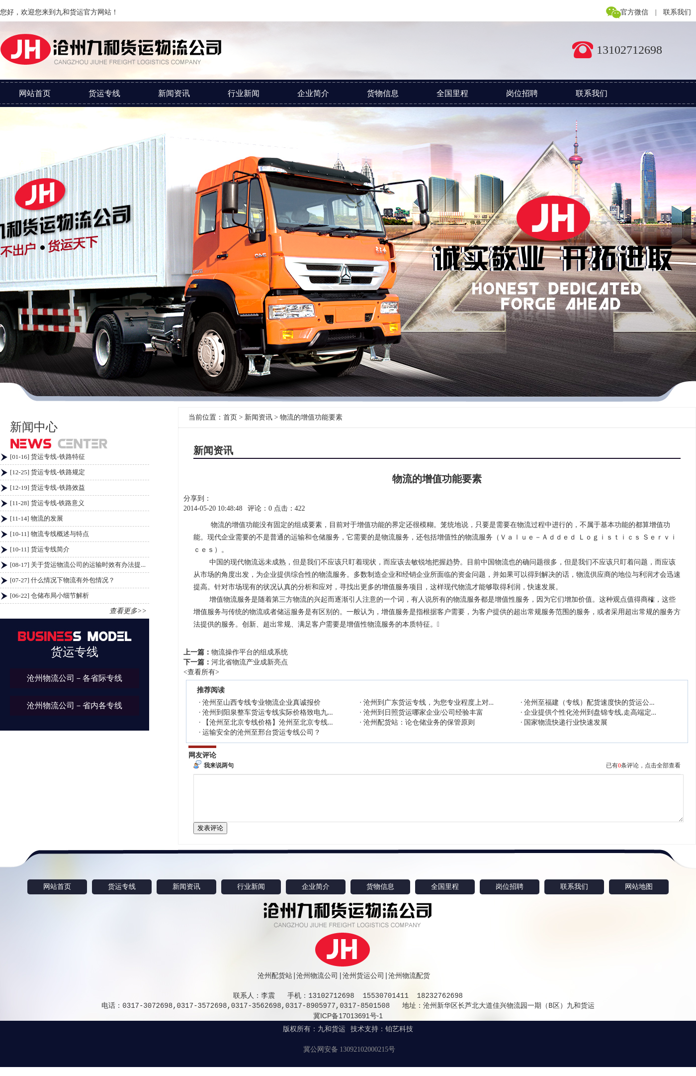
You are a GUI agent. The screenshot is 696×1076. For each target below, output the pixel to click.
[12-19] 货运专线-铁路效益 (47, 487)
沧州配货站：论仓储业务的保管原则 (419, 722)
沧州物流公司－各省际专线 (74, 678)
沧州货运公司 (363, 984)
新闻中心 (34, 427)
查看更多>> (128, 611)
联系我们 (677, 12)
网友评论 (202, 755)
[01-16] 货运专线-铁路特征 (47, 456)
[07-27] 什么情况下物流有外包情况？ (62, 580)
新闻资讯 (174, 93)
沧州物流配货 (409, 984)
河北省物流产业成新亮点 (249, 662)
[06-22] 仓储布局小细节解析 (49, 595)
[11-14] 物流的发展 (36, 518)
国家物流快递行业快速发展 (566, 722)
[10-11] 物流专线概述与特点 (49, 534)
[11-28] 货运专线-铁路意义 (47, 503)
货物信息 (383, 93)
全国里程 (452, 93)
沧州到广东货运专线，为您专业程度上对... (428, 702)
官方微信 (634, 12)
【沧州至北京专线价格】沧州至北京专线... (267, 722)
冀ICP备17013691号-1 (348, 1025)
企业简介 (313, 93)
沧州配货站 (275, 984)
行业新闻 (244, 93)
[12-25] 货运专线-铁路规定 (47, 472)
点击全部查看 (663, 765)
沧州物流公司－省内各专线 (74, 705)
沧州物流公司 (317, 984)
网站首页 (35, 93)
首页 (230, 417)
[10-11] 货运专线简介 (40, 549)
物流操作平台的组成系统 (249, 652)
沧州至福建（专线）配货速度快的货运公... (589, 702)
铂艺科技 (399, 1038)
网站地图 (639, 895)
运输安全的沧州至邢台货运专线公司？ (261, 732)
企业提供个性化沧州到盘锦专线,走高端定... (590, 712)
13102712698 (629, 49)
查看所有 (201, 672)
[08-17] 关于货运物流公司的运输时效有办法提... (78, 564)
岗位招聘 (522, 93)
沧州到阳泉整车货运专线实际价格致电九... (267, 712)
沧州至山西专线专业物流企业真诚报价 (261, 702)
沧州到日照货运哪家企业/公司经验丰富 (423, 712)
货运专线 (104, 93)
